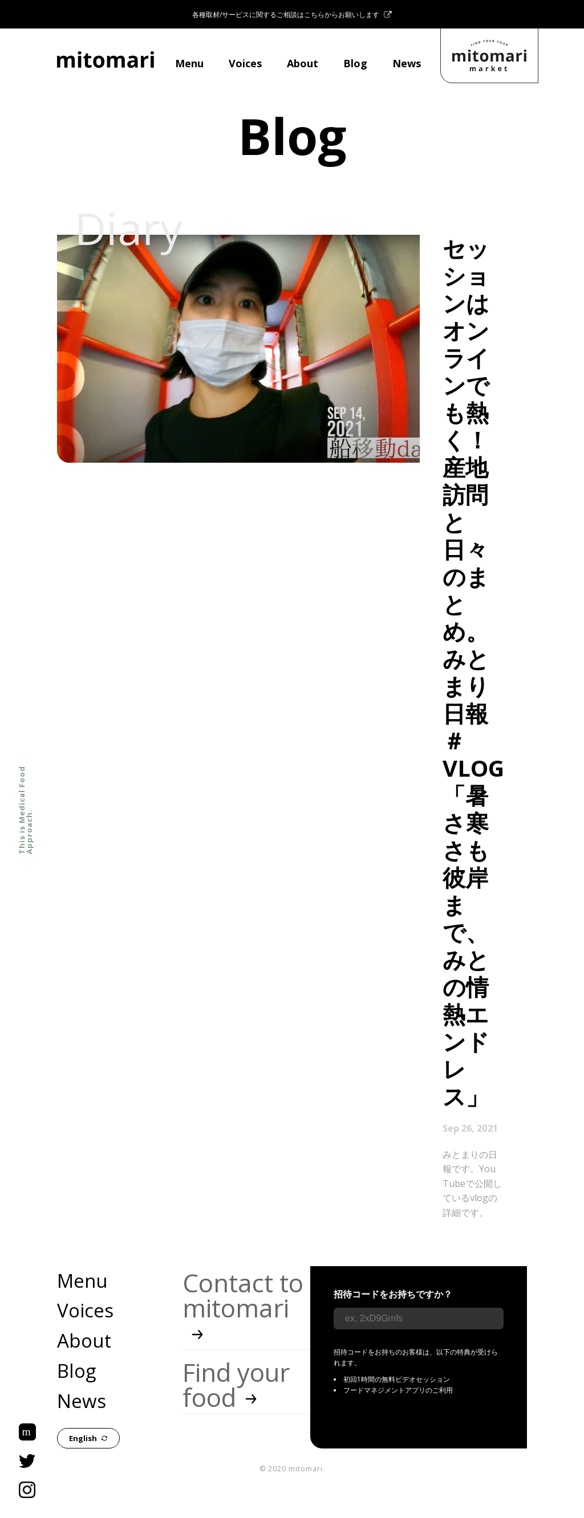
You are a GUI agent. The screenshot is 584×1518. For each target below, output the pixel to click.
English (88, 1438)
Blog (355, 63)
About (302, 63)
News (406, 63)
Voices (245, 63)
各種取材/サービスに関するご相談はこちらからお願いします (292, 14)
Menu (189, 63)
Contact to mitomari (242, 1308)
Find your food (236, 1385)
